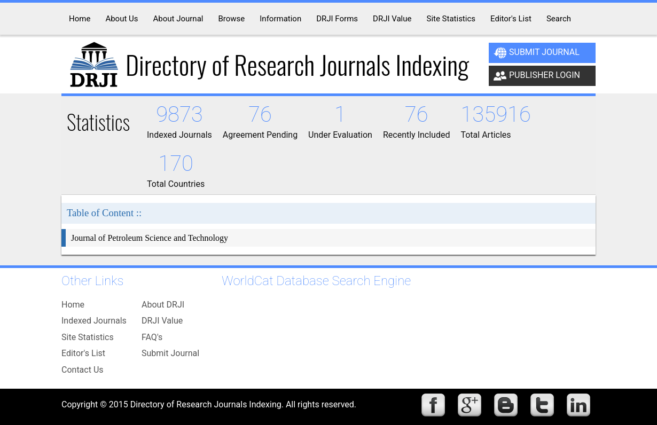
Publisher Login (537, 75)
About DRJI (163, 305)
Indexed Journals (94, 321)
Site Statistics (87, 337)
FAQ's (152, 337)
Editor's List (83, 353)
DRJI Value (162, 321)
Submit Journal (537, 52)
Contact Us (82, 370)
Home (72, 305)
